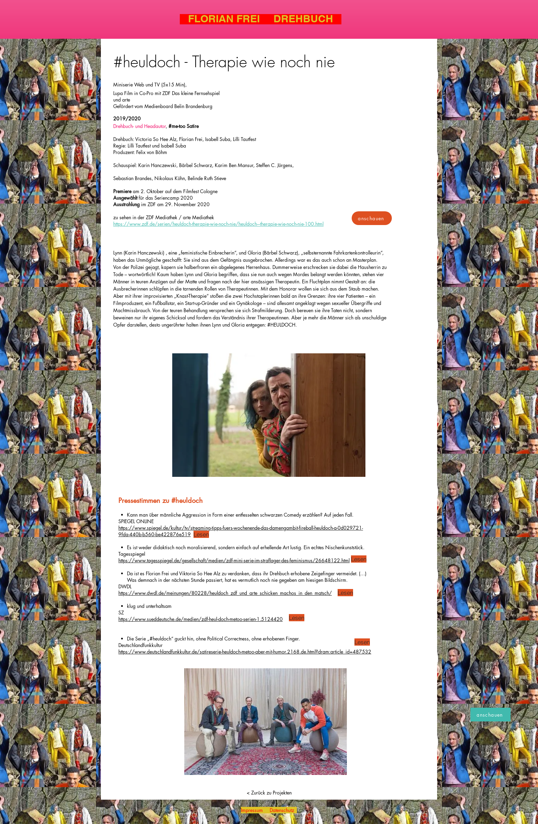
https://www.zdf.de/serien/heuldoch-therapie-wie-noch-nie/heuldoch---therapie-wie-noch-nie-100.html (218, 224)
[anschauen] (372, 218)
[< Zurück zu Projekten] (269, 793)
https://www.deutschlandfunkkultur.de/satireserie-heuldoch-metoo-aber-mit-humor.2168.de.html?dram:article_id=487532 (244, 651)
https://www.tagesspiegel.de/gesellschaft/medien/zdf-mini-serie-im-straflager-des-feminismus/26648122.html (234, 560)
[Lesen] (201, 534)
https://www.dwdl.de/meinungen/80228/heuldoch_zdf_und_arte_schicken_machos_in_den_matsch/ (225, 593)
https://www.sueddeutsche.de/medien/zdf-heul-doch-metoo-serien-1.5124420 (200, 619)
